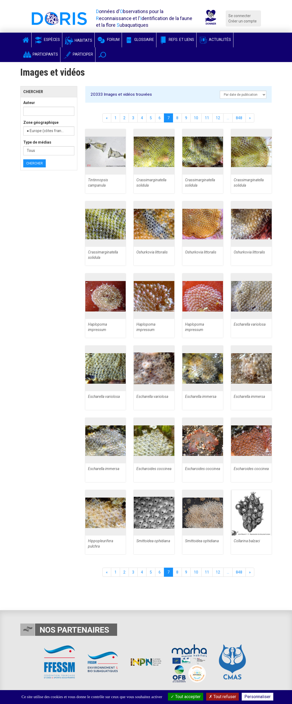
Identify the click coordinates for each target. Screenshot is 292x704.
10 (196, 118)
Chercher (34, 163)
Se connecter (239, 16)
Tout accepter (186, 696)
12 (218, 118)
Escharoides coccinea (153, 469)
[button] (102, 54)
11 (207, 118)
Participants (40, 54)
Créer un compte (242, 21)
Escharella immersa (200, 396)
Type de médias (37, 142)
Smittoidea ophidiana (153, 541)
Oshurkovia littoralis (152, 252)
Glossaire (139, 39)
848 (239, 118)
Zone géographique (41, 122)
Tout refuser (222, 696)
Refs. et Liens (176, 39)
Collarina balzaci (247, 541)
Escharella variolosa (250, 324)
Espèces (47, 39)
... (228, 118)
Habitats (78, 40)
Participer (78, 54)
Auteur (29, 103)
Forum (108, 39)
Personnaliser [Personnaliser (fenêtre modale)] (257, 696)
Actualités (215, 39)
